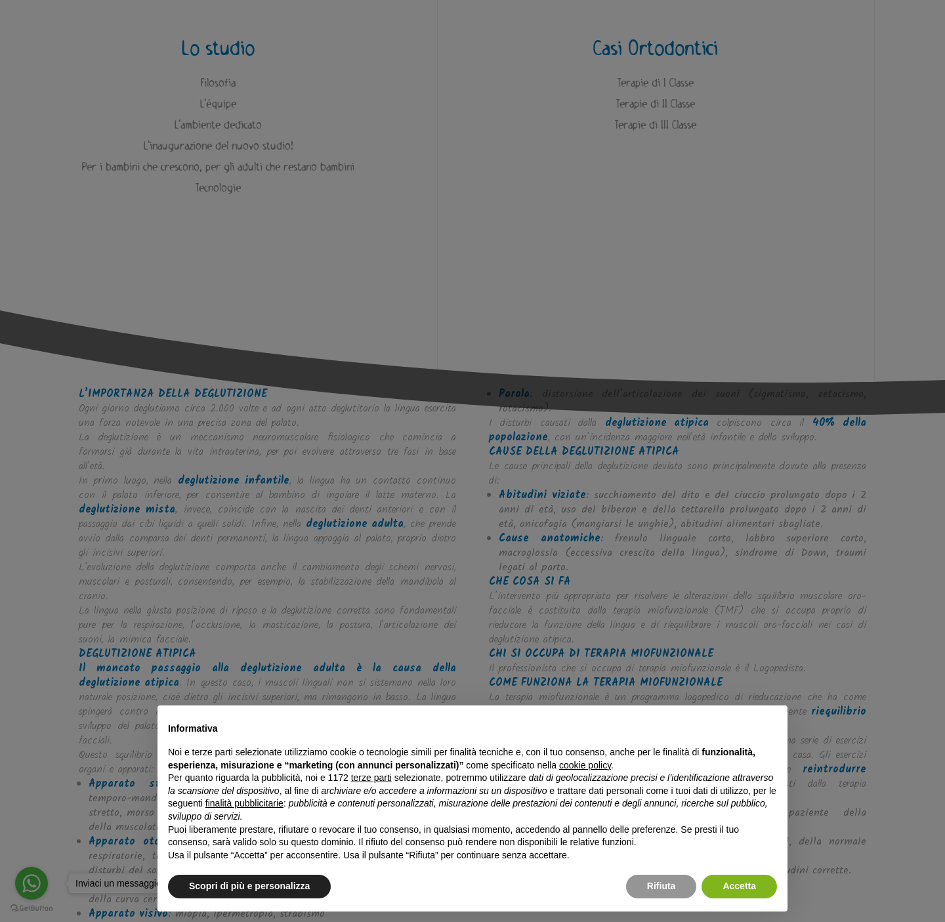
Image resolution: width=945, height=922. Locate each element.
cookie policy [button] (585, 765)
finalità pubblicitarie (244, 803)
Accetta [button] (739, 886)
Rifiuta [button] (661, 886)
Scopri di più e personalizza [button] (249, 886)
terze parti (371, 777)
